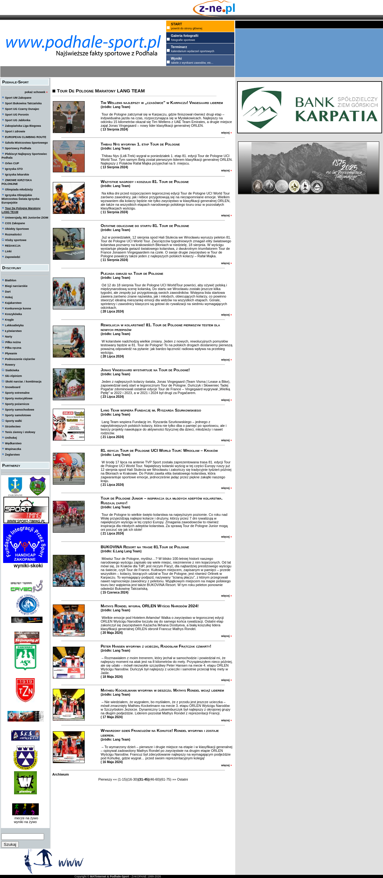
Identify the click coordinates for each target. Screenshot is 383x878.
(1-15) (122, 779)
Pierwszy (105, 779)
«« (115, 779)
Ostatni (182, 779)
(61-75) (165, 779)
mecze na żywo (25, 818)
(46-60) (154, 779)
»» (174, 779)
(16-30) (132, 779)
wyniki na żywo (25, 822)
